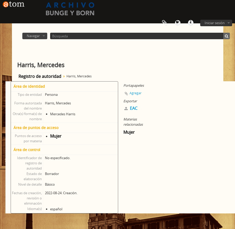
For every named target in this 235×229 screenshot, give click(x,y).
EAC (130, 108)
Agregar (136, 93)
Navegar (33, 35)
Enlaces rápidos (190, 23)
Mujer (56, 136)
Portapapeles (164, 23)
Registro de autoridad (39, 76)
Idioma (177, 23)
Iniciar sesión (215, 23)
